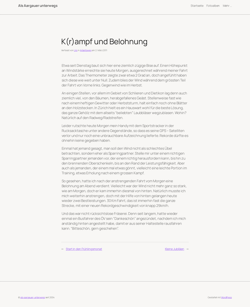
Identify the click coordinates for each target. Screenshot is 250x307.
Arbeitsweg (85, 50)
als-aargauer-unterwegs (32, 297)
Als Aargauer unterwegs (37, 5)
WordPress (226, 297)
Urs (75, 50)
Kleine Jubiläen (174, 249)
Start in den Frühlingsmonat (84, 249)
